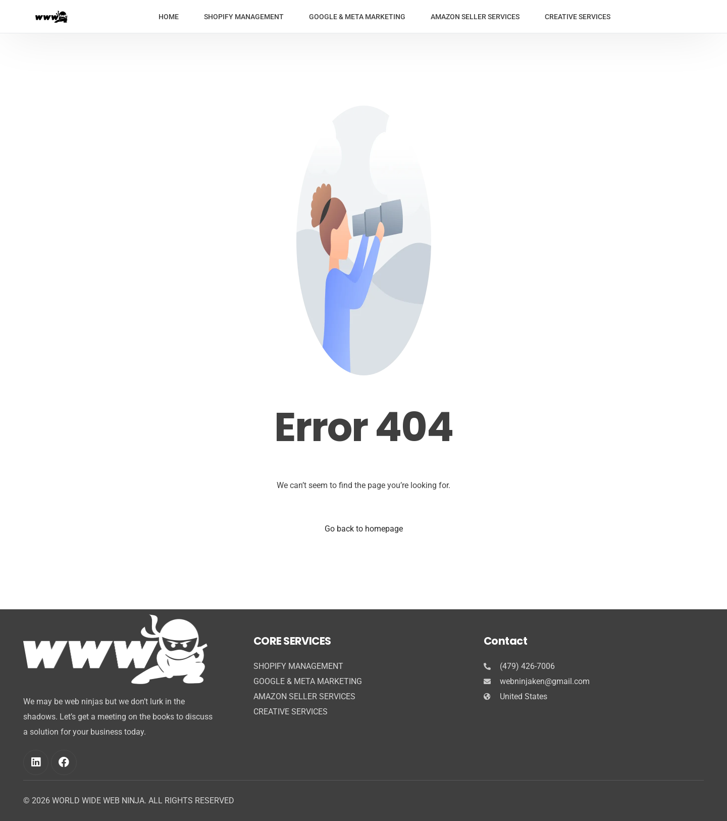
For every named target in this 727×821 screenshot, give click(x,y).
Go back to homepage (364, 529)
